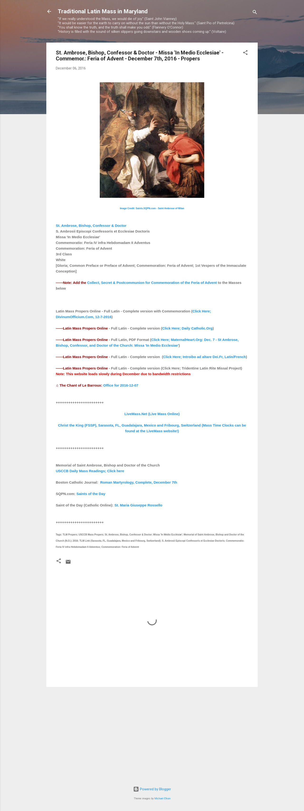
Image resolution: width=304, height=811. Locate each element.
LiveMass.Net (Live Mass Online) (152, 414)
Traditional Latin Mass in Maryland (103, 11)
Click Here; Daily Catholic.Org (187, 328)
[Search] (255, 13)
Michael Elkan (162, 798)
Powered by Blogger (152, 789)
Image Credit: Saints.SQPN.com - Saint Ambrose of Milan (152, 208)
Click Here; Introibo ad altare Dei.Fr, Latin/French (204, 357)
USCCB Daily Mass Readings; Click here (90, 471)
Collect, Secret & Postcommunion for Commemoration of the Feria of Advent (152, 283)
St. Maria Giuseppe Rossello (138, 505)
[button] (245, 53)
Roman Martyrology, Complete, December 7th (138, 482)
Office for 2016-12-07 (120, 385)
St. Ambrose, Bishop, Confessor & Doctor (91, 225)
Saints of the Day (90, 494)
